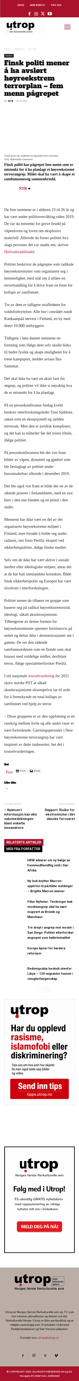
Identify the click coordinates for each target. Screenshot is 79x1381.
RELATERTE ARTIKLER (23, 842)
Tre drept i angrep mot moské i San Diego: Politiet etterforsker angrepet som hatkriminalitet (50, 933)
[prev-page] (40, 989)
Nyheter (19, 49)
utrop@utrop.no (48, 1337)
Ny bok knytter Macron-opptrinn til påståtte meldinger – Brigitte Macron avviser (50, 886)
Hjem (7, 49)
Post (9, 771)
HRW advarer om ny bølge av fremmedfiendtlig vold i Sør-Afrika (48, 865)
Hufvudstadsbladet (19, 251)
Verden (32, 49)
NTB (10, 100)
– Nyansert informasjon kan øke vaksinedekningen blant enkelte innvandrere (20, 819)
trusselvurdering (41, 676)
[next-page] (46, 989)
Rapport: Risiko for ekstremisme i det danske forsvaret (60, 814)
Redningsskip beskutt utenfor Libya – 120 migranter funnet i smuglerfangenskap (50, 974)
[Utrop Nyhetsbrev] (39, 1251)
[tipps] (39, 1104)
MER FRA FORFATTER (23, 849)
